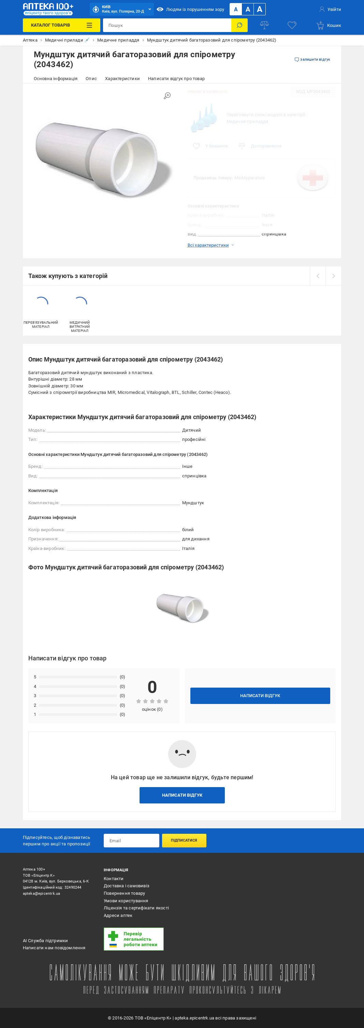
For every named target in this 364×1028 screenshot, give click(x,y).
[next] (333, 276)
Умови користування (126, 900)
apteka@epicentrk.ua (41, 893)
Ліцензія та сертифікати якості (136, 907)
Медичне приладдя (247, 121)
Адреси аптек (118, 915)
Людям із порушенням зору (190, 9)
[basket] (328, 25)
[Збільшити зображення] (167, 96)
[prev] (317, 276)
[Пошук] (239, 25)
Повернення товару (124, 893)
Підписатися (184, 840)
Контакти (114, 878)
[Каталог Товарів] (61, 25)
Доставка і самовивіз (126, 885)
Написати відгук (260, 695)
